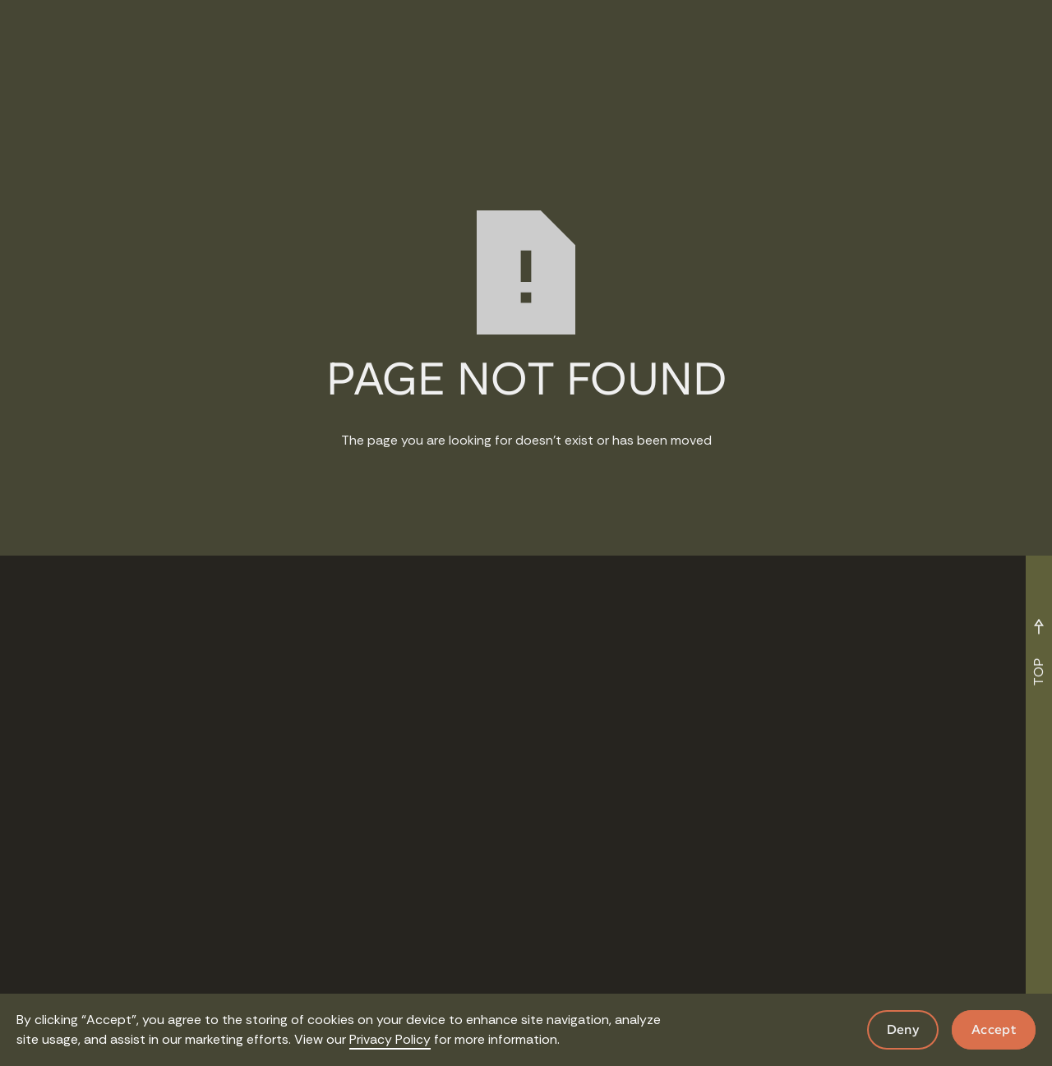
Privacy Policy (390, 1039)
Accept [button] (993, 1029)
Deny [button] (903, 1029)
